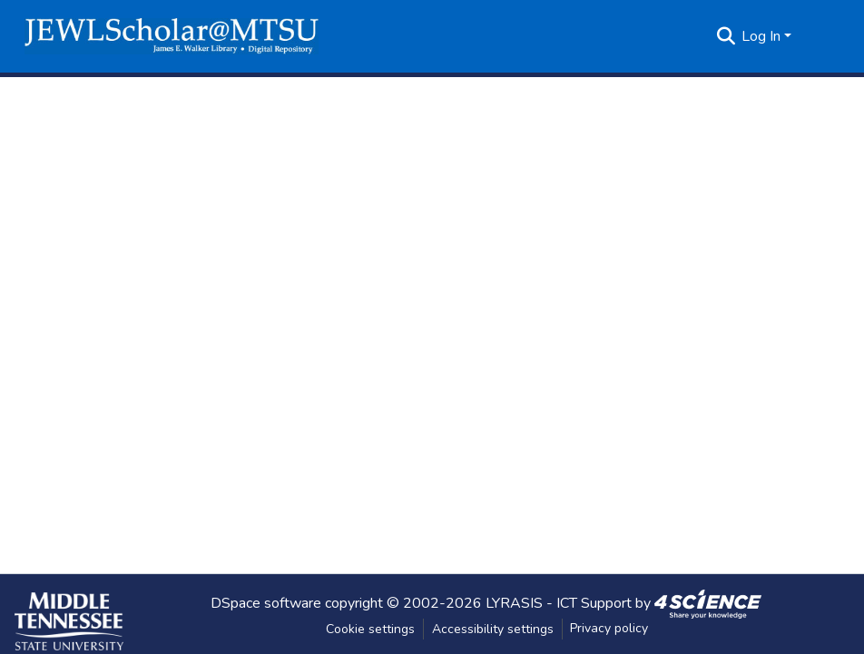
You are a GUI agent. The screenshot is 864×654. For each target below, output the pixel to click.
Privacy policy (609, 628)
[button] (172, 36)
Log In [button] (762, 36)
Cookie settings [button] (370, 629)
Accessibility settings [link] (493, 629)
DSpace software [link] (266, 602)
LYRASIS (514, 602)
